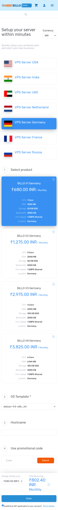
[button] (36, 5)
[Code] (20, 460)
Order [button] (26, 5)
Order (29, 498)
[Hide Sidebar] (52, 5)
